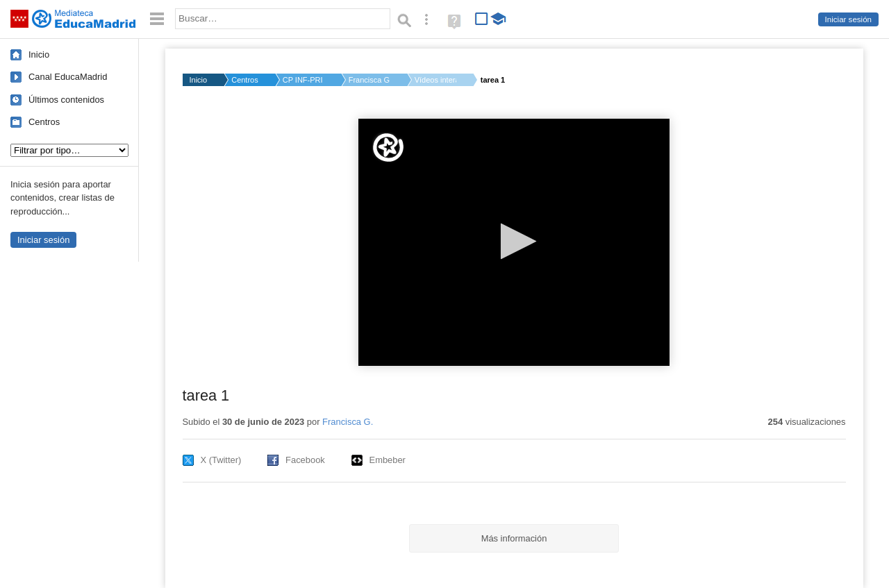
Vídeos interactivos (435, 80)
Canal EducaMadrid (67, 77)
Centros (44, 122)
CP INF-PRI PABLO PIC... (303, 80)
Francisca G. (369, 80)
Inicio (38, 54)
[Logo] (388, 147)
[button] (514, 241)
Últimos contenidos (66, 99)
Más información (514, 538)
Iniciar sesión (848, 19)
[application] (514, 242)
